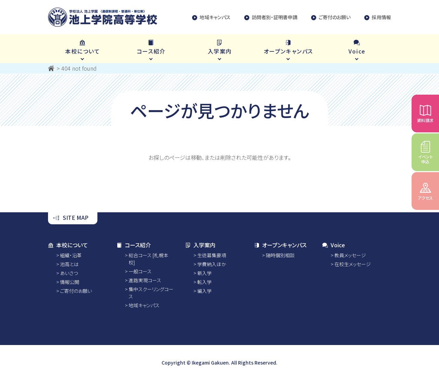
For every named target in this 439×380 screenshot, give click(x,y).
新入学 (204, 273)
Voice (333, 244)
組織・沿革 (71, 255)
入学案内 (200, 244)
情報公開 (69, 281)
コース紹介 (134, 244)
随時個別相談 (280, 255)
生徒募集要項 (211, 255)
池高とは (69, 264)
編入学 (204, 290)
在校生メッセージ (352, 264)
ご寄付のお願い (331, 17)
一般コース (140, 271)
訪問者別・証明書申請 (270, 17)
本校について (68, 244)
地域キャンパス (211, 17)
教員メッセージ (350, 255)
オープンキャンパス (280, 244)
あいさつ (69, 273)
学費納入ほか (211, 264)
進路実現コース (145, 280)
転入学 (204, 281)
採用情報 (377, 17)
